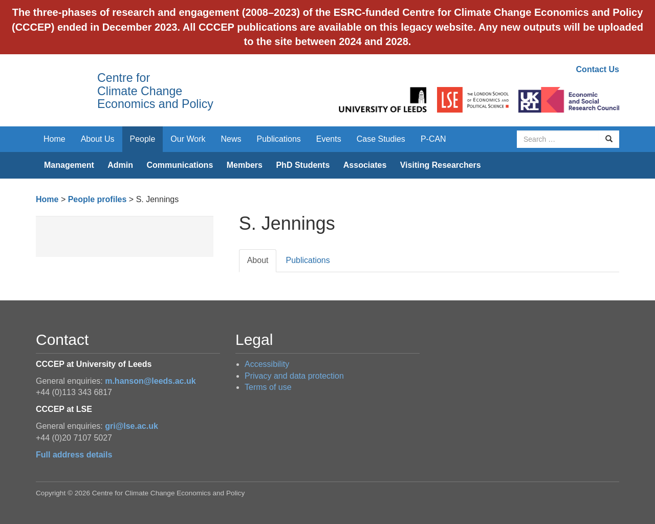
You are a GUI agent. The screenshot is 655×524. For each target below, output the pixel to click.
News (231, 139)
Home (54, 139)
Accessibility (267, 364)
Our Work (187, 139)
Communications (179, 165)
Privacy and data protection (294, 376)
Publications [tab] (308, 260)
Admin (120, 165)
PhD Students (303, 165)
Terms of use (268, 387)
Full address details (74, 454)
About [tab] (258, 260)
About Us (98, 139)
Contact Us (597, 69)
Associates (365, 165)
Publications (279, 139)
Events (328, 139)
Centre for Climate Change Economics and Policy (155, 91)
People (143, 139)
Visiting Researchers (440, 165)
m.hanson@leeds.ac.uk (150, 381)
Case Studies (381, 139)
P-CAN (433, 139)
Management (69, 165)
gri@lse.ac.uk (131, 426)
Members (245, 165)
